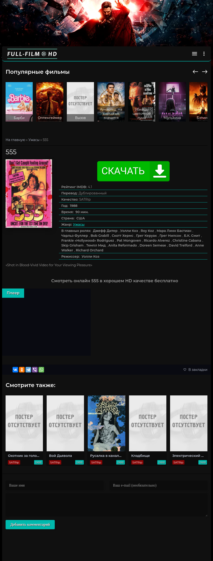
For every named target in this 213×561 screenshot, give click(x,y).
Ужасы (79, 224)
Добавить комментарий (30, 524)
